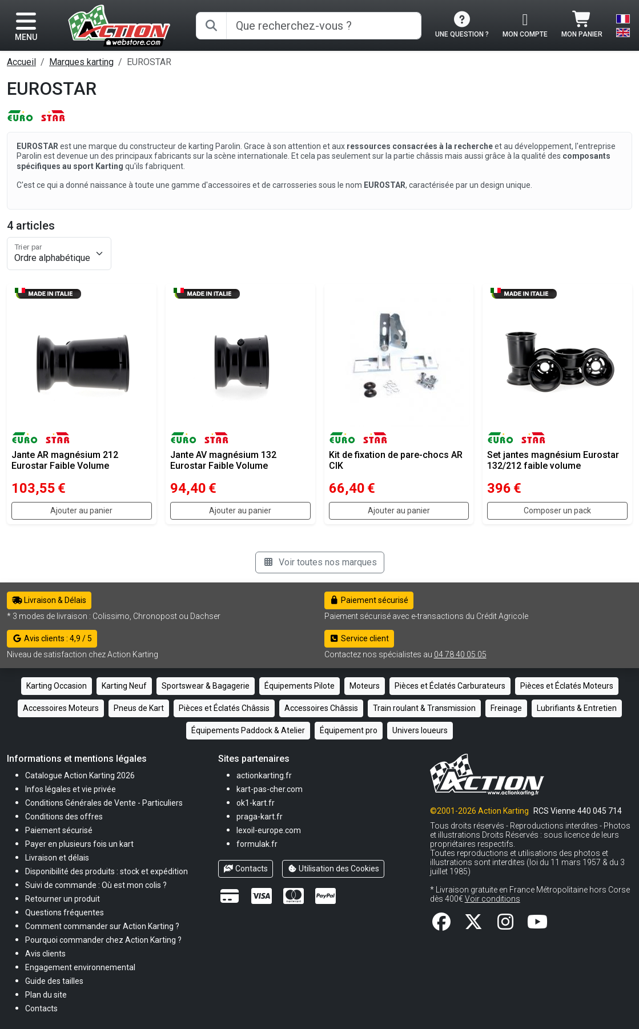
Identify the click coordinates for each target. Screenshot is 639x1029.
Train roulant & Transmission (424, 708)
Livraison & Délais (49, 600)
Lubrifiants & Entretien (577, 708)
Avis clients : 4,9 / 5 (52, 638)
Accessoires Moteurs (61, 708)
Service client (359, 638)
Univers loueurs (420, 730)
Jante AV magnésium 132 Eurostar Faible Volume (223, 460)
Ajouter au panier (81, 510)
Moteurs (364, 685)
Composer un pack (557, 510)
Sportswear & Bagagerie (206, 685)
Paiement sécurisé (369, 600)
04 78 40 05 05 (460, 654)
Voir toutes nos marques (320, 562)
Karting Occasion (56, 685)
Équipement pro (348, 730)
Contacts (245, 868)
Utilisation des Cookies (333, 868)
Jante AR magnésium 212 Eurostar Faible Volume (64, 460)
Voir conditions (492, 898)
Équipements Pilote (299, 685)
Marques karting (81, 62)
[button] (54, 980)
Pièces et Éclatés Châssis (224, 708)
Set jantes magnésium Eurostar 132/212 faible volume (553, 460)
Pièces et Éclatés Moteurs (566, 685)
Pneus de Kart (139, 708)
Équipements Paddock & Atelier (248, 730)
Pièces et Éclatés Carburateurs (450, 685)
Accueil (21, 62)
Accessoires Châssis (321, 708)
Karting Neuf (124, 685)
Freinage (506, 708)
